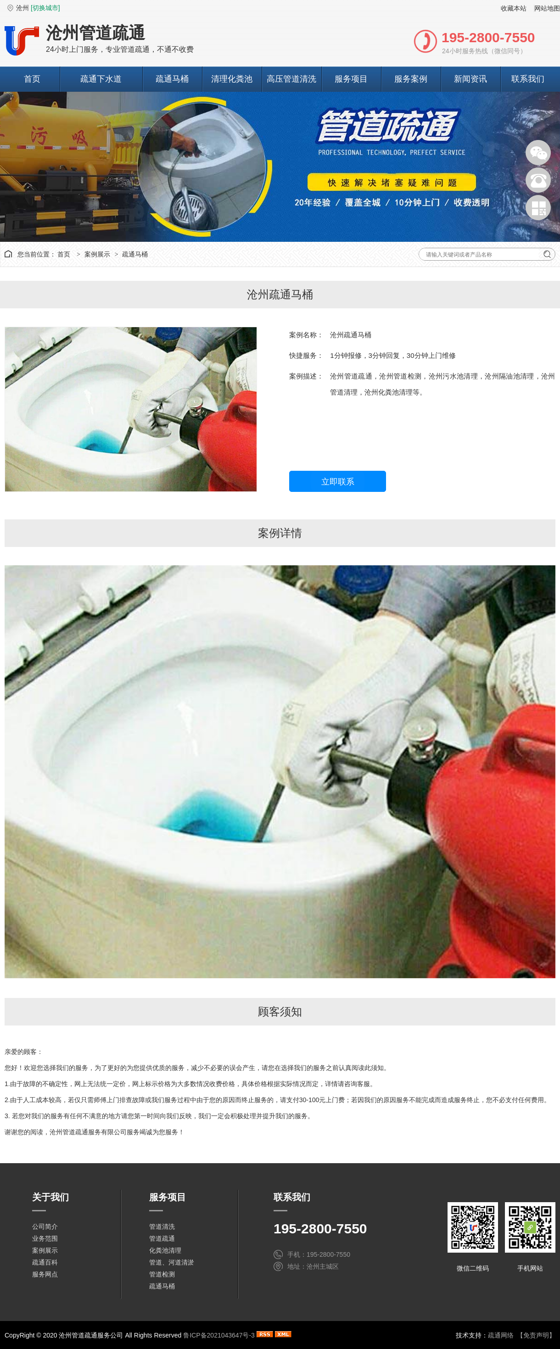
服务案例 (410, 79)
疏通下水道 (101, 79)
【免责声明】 (536, 1335)
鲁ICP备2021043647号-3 (219, 1335)
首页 (32, 79)
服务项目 (351, 79)
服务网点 (45, 1274)
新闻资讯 (470, 79)
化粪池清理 (165, 1250)
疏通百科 (45, 1262)
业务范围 (45, 1238)
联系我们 (527, 79)
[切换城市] (45, 7)
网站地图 (547, 8)
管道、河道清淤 (171, 1262)
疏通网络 (501, 1335)
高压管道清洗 (291, 79)
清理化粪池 (231, 79)
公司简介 (45, 1226)
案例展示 (97, 254)
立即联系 (337, 481)
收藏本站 (513, 8)
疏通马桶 (172, 79)
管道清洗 (162, 1226)
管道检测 (162, 1274)
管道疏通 (162, 1238)
